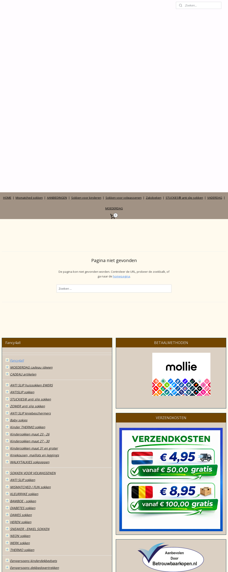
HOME (7, 90)
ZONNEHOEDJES (22, 513)
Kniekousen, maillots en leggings (34, 348)
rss (103, 564)
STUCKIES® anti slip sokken (184, 90)
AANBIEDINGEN (57, 90)
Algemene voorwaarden (27, 531)
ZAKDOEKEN (19, 506)
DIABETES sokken (22, 400)
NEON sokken (20, 428)
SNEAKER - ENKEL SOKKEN (29, 421)
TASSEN (16, 499)
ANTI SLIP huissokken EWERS (31, 278)
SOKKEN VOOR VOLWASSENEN (33, 365)
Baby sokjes (18, 313)
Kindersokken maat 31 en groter (34, 341)
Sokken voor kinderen (86, 90)
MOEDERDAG (114, 101)
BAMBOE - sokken (23, 394)
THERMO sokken (22, 443)
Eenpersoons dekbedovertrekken (34, 460)
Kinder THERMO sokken (27, 320)
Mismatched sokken (29, 90)
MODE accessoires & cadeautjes (34, 492)
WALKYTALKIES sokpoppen (29, 355)
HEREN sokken (20, 414)
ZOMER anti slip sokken (27, 299)
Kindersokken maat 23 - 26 (29, 327)
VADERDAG (214, 90)
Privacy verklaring (23, 538)
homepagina (121, 169)
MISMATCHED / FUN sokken (30, 379)
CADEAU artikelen (23, 267)
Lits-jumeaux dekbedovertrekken (34, 474)
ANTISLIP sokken (22, 285)
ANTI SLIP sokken (22, 373)
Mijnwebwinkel (160, 564)
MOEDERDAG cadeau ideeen (31, 260)
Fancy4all (17, 253)
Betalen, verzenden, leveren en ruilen (38, 545)
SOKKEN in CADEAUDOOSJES (31, 485)
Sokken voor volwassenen (124, 90)
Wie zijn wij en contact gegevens (34, 524)
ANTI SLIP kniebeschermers (30, 306)
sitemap (94, 564)
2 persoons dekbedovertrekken (33, 467)
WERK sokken (20, 435)
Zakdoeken (153, 90)
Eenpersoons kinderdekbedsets (33, 453)
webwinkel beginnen (120, 564)
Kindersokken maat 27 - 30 (29, 334)
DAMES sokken (21, 408)
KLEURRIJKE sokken (24, 386)
